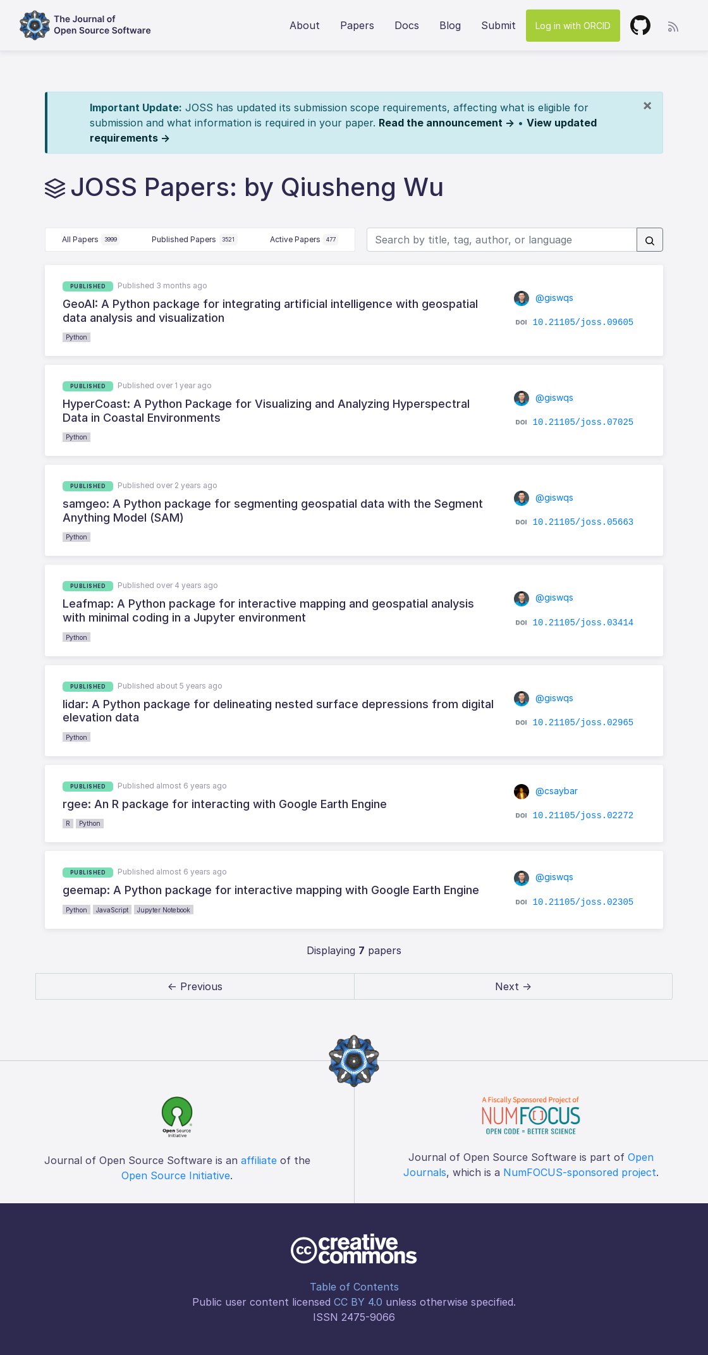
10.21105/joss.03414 (583, 622)
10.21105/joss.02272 (583, 816)
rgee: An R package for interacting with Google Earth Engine (225, 804)
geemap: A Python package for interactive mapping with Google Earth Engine (271, 890)
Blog (450, 25)
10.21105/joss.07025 (583, 422)
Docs (406, 25)
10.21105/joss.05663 (583, 522)
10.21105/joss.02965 (583, 722)
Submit (498, 25)
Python (76, 337)
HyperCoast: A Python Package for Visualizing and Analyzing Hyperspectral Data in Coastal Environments (266, 410)
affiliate (259, 1160)
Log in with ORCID (573, 25)
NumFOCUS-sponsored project (579, 1172)
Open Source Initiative (175, 1175)
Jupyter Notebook (163, 910)
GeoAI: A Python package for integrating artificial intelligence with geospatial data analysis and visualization (270, 310)
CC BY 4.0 (358, 1302)
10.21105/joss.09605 (583, 322)
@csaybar (546, 790)
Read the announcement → (447, 122)
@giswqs (543, 297)
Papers (357, 25)
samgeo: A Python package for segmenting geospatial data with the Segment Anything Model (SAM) (273, 510)
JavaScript (112, 910)
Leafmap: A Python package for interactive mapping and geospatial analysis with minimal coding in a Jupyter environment (268, 610)
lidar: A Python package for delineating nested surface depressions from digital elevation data (278, 711)
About (305, 25)
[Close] (647, 105)
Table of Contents (354, 1286)
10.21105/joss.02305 (583, 902)
